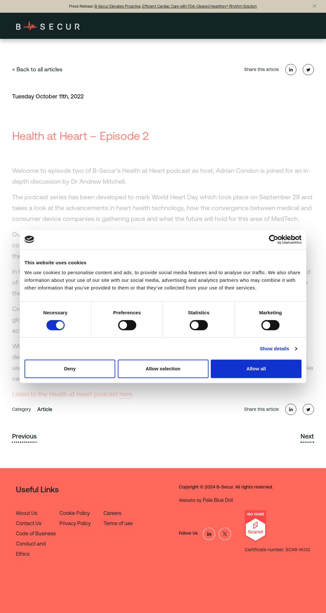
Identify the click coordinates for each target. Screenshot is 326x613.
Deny (70, 368)
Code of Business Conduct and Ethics (36, 544)
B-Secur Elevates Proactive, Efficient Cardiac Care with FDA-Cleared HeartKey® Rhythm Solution (176, 6)
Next (307, 436)
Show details (274, 348)
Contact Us (28, 523)
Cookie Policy (75, 513)
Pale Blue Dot (218, 500)
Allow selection (162, 368)
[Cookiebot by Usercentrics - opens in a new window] (273, 239)
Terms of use (118, 523)
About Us (26, 513)
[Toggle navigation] (302, 26)
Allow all (256, 368)
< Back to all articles (37, 69)
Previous (24, 436)
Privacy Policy (75, 523)
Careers (112, 513)
